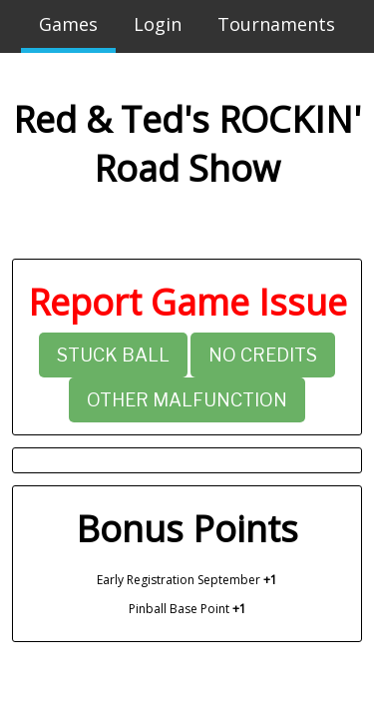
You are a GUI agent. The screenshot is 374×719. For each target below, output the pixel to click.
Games (68, 24)
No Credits (262, 355)
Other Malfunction (187, 399)
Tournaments (276, 24)
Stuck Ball (113, 355)
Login (158, 24)
